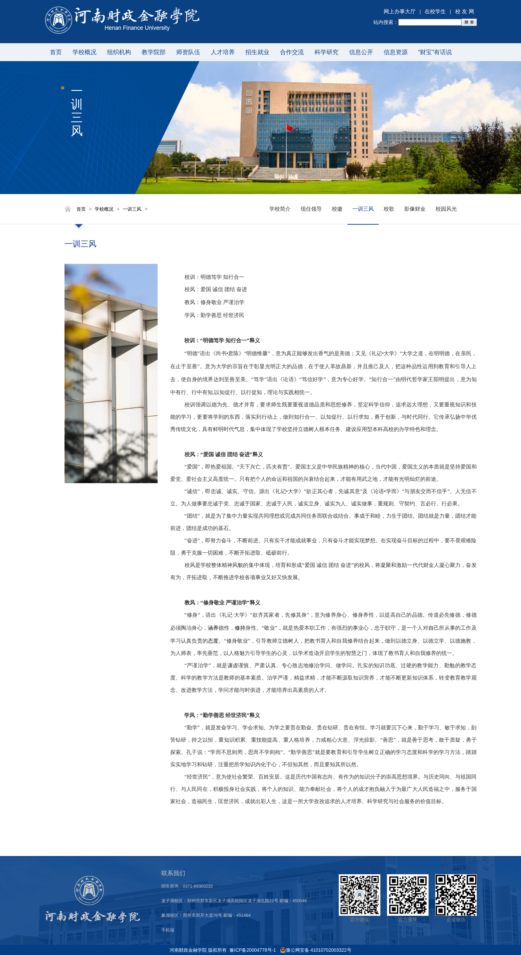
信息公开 (361, 52)
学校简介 (280, 209)
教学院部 (154, 52)
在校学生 (435, 11)
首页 (56, 52)
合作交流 (292, 52)
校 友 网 (464, 11)
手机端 (167, 929)
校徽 (337, 209)
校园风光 (446, 209)
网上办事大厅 (400, 11)
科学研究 (326, 52)
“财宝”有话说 (435, 52)
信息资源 (396, 52)
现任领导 (311, 209)
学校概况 (84, 52)
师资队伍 (188, 52)
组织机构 (119, 52)
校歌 (389, 209)
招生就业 (257, 52)
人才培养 (223, 52)
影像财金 (415, 209)
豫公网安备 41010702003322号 (318, 950)
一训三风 (132, 209)
